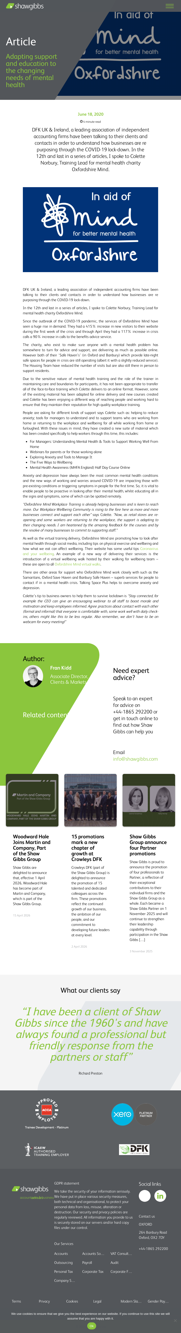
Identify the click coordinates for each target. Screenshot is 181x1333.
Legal (97, 1301)
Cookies (72, 1301)
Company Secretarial (65, 1280)
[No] (175, 1320)
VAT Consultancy (122, 1253)
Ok (92, 1326)
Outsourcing (63, 1262)
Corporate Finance (122, 1271)
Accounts (61, 1253)
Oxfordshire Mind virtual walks (77, 564)
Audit (115, 1262)
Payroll (87, 1262)
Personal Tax (63, 1271)
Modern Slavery (131, 1301)
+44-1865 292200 (153, 1248)
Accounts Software (93, 1253)
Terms (16, 1301)
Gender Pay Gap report (158, 1301)
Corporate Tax (92, 1271)
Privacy (44, 1301)
